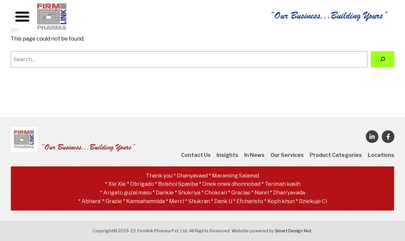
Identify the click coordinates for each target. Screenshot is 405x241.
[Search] (382, 59)
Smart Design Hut (293, 230)
